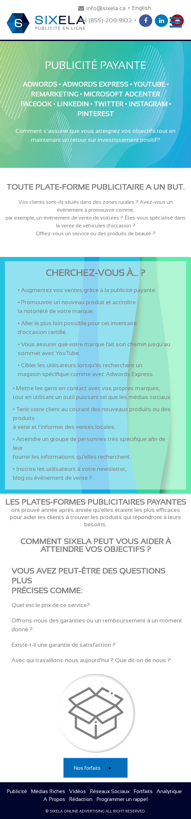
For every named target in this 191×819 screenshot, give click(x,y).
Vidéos (77, 791)
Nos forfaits (95, 768)
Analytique (169, 791)
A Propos (54, 799)
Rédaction (80, 799)
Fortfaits (143, 791)
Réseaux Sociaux (110, 791)
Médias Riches (48, 791)
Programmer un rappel (122, 799)
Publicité (17, 791)
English (141, 8)
